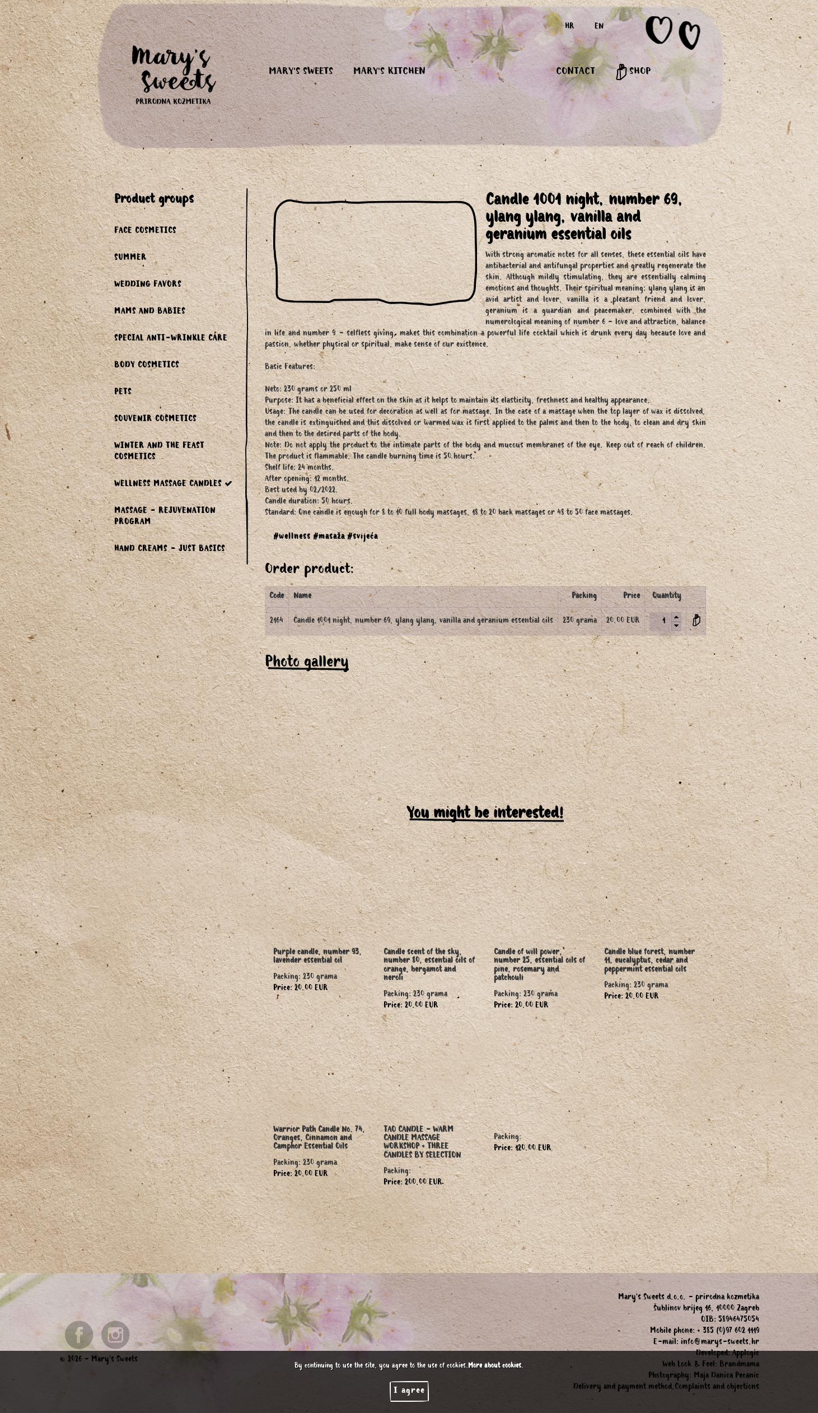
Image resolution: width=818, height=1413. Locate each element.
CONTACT (575, 72)
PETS (123, 393)
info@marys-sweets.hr (720, 1343)
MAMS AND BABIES (149, 312)
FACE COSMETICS (145, 232)
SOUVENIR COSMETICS (155, 420)
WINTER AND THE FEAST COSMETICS (159, 452)
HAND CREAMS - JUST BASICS (169, 550)
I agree (409, 1391)
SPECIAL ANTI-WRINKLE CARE (170, 339)
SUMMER (130, 259)
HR (569, 27)
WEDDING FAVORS (147, 286)
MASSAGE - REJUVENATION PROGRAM (165, 517)
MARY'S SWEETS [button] (301, 72)
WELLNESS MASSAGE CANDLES (173, 484)
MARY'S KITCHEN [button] (389, 72)
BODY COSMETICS (146, 366)
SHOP (633, 72)
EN (599, 27)
